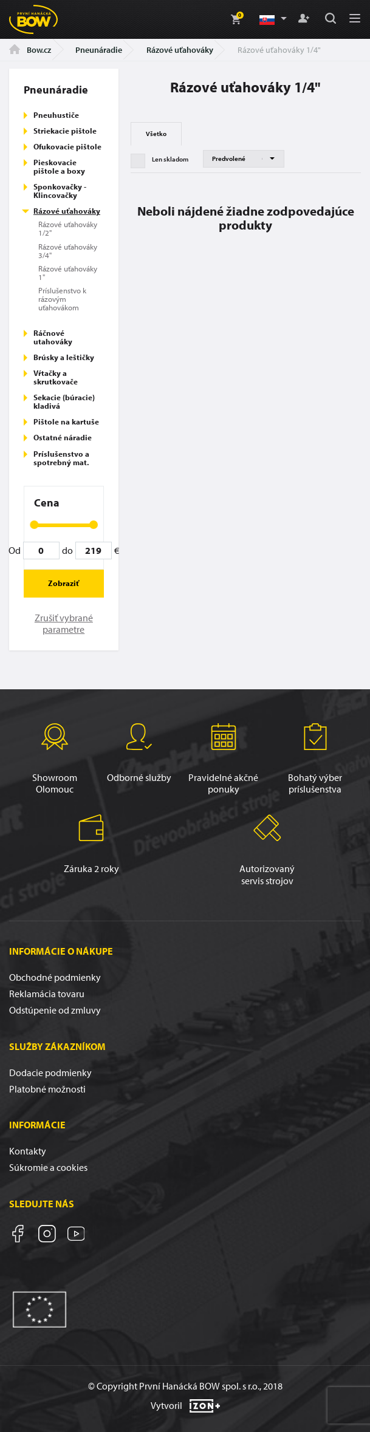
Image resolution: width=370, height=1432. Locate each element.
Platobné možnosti (47, 1089)
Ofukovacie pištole (67, 146)
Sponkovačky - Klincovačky (59, 191)
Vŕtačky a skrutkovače (55, 377)
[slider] (34, 524)
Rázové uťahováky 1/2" (67, 228)
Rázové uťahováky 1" (67, 273)
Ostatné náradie (62, 437)
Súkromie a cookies (48, 1167)
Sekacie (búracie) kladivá (64, 401)
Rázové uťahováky (179, 49)
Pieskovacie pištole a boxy (59, 166)
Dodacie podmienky (50, 1072)
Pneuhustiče (56, 115)
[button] (272, 19)
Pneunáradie (98, 49)
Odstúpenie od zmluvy (55, 1010)
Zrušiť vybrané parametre (64, 623)
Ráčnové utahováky (52, 337)
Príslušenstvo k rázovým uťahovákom (62, 298)
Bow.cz (30, 49)
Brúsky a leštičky (63, 357)
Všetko (156, 133)
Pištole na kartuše (66, 421)
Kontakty (27, 1151)
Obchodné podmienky (55, 977)
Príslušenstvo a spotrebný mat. (61, 458)
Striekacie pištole (65, 130)
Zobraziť (63, 583)
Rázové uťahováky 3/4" (67, 251)
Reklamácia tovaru (46, 993)
